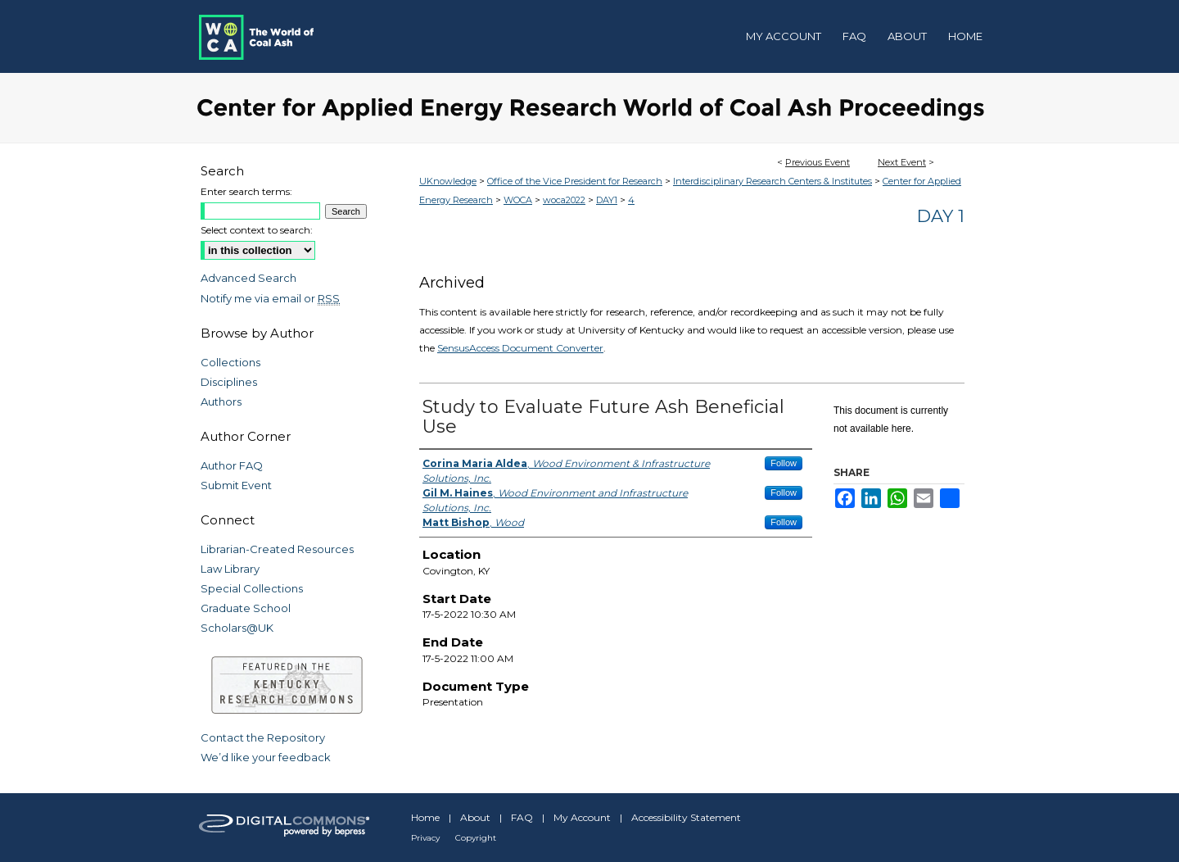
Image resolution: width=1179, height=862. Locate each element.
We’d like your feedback (266, 757)
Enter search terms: (246, 191)
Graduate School (246, 608)
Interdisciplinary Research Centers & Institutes (772, 181)
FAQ (522, 817)
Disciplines (229, 381)
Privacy (425, 838)
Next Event (902, 162)
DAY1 (606, 200)
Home (425, 817)
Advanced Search (248, 277)
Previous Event (817, 162)
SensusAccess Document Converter (520, 348)
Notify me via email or (270, 298)
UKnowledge (448, 181)
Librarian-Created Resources (277, 549)
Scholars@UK (237, 627)
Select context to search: (257, 230)
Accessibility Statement (686, 817)
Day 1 (940, 216)
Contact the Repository (263, 737)
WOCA (518, 200)
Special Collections (252, 588)
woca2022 (564, 200)
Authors (221, 401)
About (475, 817)
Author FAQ (232, 465)
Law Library (230, 568)
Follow (783, 463)
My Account (582, 817)
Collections (230, 362)
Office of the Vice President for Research (574, 181)
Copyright (475, 838)
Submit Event (236, 485)
